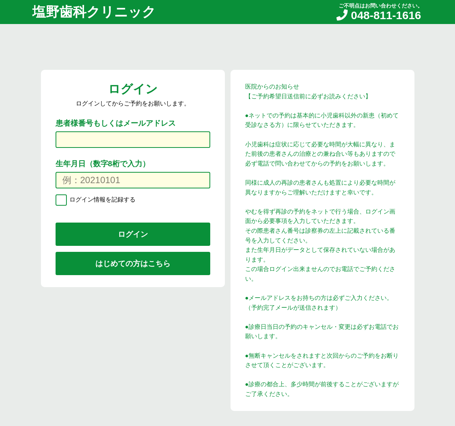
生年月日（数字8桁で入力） (103, 164)
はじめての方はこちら (132, 263)
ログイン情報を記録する (102, 199)
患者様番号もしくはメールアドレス (116, 123)
